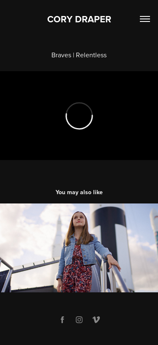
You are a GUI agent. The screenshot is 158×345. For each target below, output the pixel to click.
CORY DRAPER (79, 19)
